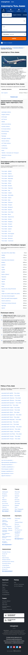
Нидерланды (5, 509)
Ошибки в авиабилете (7, 466)
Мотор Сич (5, 569)
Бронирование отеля (7, 473)
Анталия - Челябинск (5, 542)
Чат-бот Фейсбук (18, 586)
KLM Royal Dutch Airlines (8, 561)
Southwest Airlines (6, 563)
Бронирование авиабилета (8, 462)
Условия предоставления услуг (14, 637)
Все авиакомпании (7, 571)
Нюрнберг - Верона (7, 528)
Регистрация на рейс (7, 469)
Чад (3, 497)
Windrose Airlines (6, 559)
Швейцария (5, 491)
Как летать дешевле (6, 460)
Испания (4, 501)
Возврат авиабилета (7, 471)
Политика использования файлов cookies (14, 640)
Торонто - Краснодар (5, 521)
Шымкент (17, 501)
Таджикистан (5, 505)
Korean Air (4, 553)
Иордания (4, 495)
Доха (16, 507)
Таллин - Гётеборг (6, 518)
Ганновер (17, 534)
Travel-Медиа (5, 592)
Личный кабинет (6, 601)
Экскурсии (5, 590)
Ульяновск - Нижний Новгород (7, 531)
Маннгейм (17, 491)
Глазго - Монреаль (6, 526)
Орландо (17, 495)
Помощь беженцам (7, 609)
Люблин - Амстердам (5, 524)
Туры (3, 587)
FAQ (15, 582)
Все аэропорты (19, 538)
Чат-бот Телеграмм (19, 584)
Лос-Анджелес (18, 529)
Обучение (4, 604)
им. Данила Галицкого (17, 532)
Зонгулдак (17, 503)
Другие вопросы (5, 475)
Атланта (17, 493)
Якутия (4, 555)
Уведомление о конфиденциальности (14, 642)
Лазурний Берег (19, 522)
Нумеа (16, 497)
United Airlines (5, 565)
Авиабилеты (5, 582)
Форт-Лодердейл (19, 509)
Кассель (17, 536)
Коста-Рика (5, 503)
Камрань (17, 528)
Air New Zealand (6, 567)
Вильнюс (17, 524)
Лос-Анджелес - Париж (6, 534)
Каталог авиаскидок (5, 585)
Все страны (5, 511)
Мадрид (17, 505)
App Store (4, 602)
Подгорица (17, 518)
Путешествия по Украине (6, 607)
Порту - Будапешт (6, 539)
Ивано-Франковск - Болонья (7, 537)
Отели (3, 589)
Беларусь (4, 493)
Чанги (16, 520)
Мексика (4, 507)
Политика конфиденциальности (14, 639)
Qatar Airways (5, 557)
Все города (18, 511)
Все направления (6, 544)
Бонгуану (17, 499)
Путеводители (5, 594)
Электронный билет (6, 464)
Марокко (4, 499)
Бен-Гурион (4, 92)
